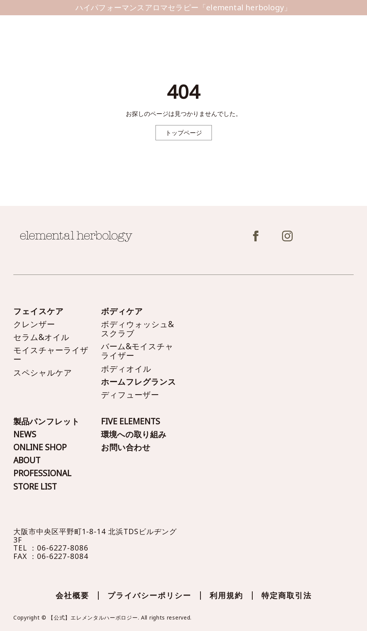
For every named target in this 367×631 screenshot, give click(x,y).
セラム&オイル (41, 337)
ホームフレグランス (138, 381)
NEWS (24, 434)
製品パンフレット (46, 421)
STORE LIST (35, 486)
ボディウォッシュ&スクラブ (137, 329)
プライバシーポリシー (149, 595)
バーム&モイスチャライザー (137, 351)
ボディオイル (126, 368)
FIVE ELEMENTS (130, 421)
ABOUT (26, 460)
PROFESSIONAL (42, 473)
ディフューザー (130, 394)
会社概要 (72, 595)
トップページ (183, 132)
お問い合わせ (126, 447)
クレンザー (34, 324)
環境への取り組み (134, 434)
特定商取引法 (286, 595)
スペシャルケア (42, 372)
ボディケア (122, 311)
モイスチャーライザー (50, 354)
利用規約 (226, 595)
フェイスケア (38, 311)
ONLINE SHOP (40, 447)
